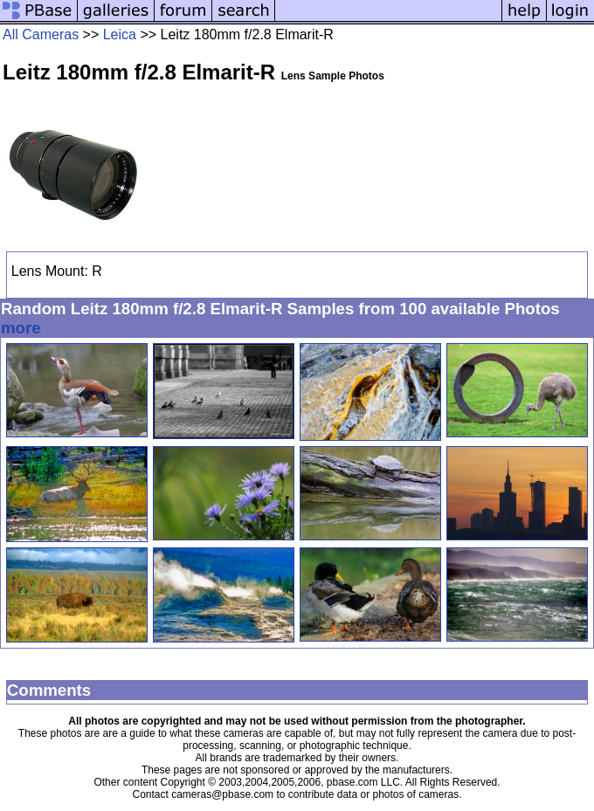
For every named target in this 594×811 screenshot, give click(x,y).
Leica (119, 34)
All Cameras (41, 34)
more (21, 328)
